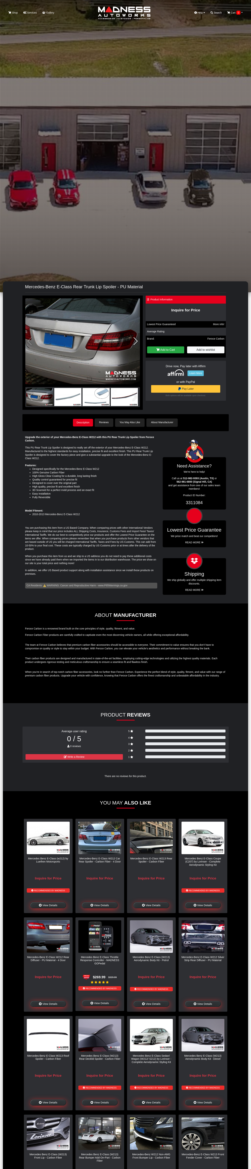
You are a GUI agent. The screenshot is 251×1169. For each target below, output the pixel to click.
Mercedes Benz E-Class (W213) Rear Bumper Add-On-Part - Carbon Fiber (100, 1157)
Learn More (195, 373)
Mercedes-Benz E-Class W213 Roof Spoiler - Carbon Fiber (48, 1057)
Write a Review (74, 756)
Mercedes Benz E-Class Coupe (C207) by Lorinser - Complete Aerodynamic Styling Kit (203, 861)
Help (199, 12)
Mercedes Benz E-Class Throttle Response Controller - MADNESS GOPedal (99, 960)
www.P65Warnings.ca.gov (112, 585)
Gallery (48, 12)
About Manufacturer (163, 422)
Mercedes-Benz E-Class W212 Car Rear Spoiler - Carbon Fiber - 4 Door (100, 860)
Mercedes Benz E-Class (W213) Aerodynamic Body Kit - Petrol (151, 958)
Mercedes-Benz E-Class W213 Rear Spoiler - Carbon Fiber (151, 860)
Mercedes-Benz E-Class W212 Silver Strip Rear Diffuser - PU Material (203, 958)
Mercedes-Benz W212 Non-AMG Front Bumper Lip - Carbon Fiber (151, 1156)
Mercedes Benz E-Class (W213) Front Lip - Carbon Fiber (48, 1156)
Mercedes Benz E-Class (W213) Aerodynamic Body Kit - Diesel (203, 1057)
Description (83, 422)
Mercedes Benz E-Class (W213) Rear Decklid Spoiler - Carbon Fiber (99, 1057)
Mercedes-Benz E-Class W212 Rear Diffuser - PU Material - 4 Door (48, 958)
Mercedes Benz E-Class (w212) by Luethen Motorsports (48, 860)
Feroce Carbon (215, 338)
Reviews (105, 422)
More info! (218, 324)
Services (30, 12)
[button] (135, 341)
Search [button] (216, 12)
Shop (13, 12)
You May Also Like (131, 422)
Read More (194, 542)
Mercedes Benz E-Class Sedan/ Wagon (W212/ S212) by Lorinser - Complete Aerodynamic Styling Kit (151, 1058)
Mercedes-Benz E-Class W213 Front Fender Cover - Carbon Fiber (203, 1156)
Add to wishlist (206, 349)
